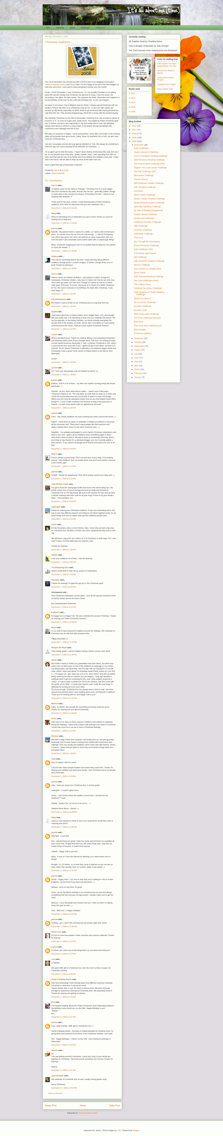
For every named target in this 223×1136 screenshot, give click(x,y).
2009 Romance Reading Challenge (149, 160)
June (136, 358)
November (139, 338)
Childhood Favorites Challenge (147, 222)
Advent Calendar (52, 84)
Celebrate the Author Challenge (148, 288)
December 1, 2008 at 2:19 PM (63, 466)
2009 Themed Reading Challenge (149, 276)
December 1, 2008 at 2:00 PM (63, 408)
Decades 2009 (140, 310)
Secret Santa (139, 272)
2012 (134, 126)
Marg (72, 84)
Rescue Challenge (142, 265)
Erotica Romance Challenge (146, 245)
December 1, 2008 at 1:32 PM (63, 294)
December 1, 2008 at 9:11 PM (63, 607)
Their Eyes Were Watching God (148, 326)
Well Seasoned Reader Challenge (149, 183)
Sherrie (54, 1050)
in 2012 (132, 93)
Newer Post (50, 1105)
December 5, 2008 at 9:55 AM (63, 1045)
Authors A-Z (101, 28)
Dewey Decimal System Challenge (149, 203)
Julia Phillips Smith (59, 484)
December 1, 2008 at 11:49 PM (64, 655)
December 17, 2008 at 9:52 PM (64, 1088)
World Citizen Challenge (144, 195)
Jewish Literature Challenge (146, 152)
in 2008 (132, 111)
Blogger (136, 1130)
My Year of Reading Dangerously (148, 210)
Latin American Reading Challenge (149, 261)
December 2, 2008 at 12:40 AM (64, 713)
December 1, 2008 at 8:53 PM (63, 587)
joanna (54, 228)
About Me (60, 28)
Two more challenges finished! (147, 318)
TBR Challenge (140, 226)
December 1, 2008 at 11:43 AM (64, 251)
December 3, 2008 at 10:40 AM (64, 827)
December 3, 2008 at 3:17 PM (63, 941)
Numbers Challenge (142, 306)
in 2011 (132, 98)
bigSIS (54, 312)
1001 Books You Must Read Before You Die (166, 64)
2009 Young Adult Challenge (146, 314)
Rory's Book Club (165, 89)
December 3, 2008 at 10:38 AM (64, 812)
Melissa (54, 703)
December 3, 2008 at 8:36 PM (63, 974)
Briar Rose (138, 322)
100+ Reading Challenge (145, 187)
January (138, 377)
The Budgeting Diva (60, 567)
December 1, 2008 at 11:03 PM (64, 642)
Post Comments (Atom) (88, 1113)
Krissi (53, 718)
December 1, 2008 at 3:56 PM (63, 501)
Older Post (114, 1105)
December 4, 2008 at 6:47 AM (63, 1017)
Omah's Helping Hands (61, 979)
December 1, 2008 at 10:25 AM (64, 208)
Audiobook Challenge (143, 234)
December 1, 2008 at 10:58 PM (64, 622)
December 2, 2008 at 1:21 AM (63, 731)
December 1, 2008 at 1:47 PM (63, 329)
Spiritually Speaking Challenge (147, 206)
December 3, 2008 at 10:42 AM (64, 870)
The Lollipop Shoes (142, 284)
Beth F (54, 454)
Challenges (85, 28)
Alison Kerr (56, 932)
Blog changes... (141, 329)
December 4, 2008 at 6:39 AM (63, 997)
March (137, 369)
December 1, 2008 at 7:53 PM (63, 574)
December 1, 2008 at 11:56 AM (64, 268)
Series (72, 28)
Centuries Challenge (143, 230)
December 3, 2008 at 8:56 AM (63, 776)
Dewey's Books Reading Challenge (149, 199)
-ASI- (119, 1130)
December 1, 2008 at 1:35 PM (63, 306)
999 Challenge (140, 257)
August (137, 350)
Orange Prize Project (166, 84)
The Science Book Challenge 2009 (149, 164)
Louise (54, 334)
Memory (54, 736)
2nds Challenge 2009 (143, 249)
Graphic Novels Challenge (145, 214)
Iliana (53, 627)
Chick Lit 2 (138, 237)
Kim (53, 1002)
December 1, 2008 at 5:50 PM (63, 562)
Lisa (53, 959)
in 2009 (132, 107)
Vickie (54, 524)
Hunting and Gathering (144, 218)
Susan (54, 660)
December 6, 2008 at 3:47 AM (63, 1070)
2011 (134, 130)
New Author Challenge (144, 175)
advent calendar (58, 173)
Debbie (54, 555)
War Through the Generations (147, 241)
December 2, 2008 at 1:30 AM (63, 753)
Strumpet (55, 580)
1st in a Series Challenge (145, 302)
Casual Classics (141, 179)
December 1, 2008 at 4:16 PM (63, 519)
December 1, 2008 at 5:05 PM (63, 550)
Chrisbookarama (58, 299)
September (139, 346)
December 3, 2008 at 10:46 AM (64, 914)
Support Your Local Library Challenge (150, 167)
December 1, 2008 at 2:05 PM (63, 449)
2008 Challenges (141, 148)
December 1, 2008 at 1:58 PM (63, 375)
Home (48, 28)
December (139, 145)
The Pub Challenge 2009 (145, 171)
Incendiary (138, 191)
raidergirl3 (55, 507)
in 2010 (132, 102)
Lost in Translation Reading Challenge (151, 156)
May (136, 361)
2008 (134, 141)
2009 (134, 137)
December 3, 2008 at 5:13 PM (63, 954)
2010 (134, 133)
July (136, 354)
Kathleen (55, 612)
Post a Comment (55, 1093)
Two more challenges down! (146, 280)
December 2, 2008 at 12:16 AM (64, 698)
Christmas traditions (142, 333)
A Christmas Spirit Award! (145, 253)
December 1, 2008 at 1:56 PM (63, 362)
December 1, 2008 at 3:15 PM (63, 479)
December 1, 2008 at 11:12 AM (64, 223)
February (138, 373)
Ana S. (54, 185)
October (138, 342)
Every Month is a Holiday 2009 (147, 269)
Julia (53, 759)
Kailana (63, 84)
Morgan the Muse (59, 647)
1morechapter (57, 1076)
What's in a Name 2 (142, 298)
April (136, 365)
